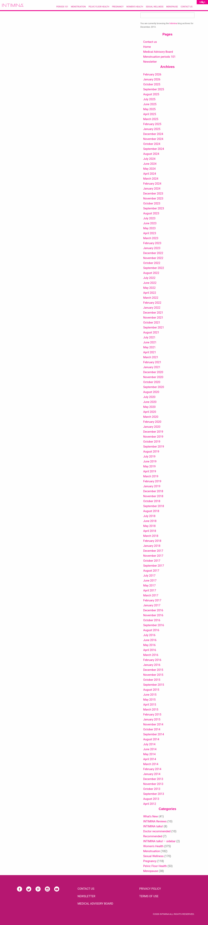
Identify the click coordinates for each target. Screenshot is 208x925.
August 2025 (151, 94)
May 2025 (149, 109)
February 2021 (152, 362)
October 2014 (151, 729)
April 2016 (149, 650)
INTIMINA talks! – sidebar (159, 841)
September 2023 (153, 208)
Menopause (172, 7)
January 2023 (151, 248)
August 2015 (151, 689)
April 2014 (149, 759)
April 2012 (149, 803)
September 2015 (153, 684)
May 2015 (149, 699)
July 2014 (149, 744)
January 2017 (151, 605)
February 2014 (152, 769)
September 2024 (153, 149)
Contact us (150, 42)
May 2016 (149, 645)
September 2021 (153, 327)
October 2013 (151, 789)
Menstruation (78, 7)
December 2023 (153, 193)
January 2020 (151, 426)
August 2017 (151, 570)
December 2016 (153, 610)
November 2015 (153, 674)
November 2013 (153, 784)
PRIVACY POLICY (150, 888)
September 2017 (153, 565)
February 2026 (152, 74)
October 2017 (151, 560)
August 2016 (151, 630)
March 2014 (150, 764)
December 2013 (153, 779)
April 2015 (149, 704)
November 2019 (153, 436)
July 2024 (149, 158)
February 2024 (152, 183)
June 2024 (150, 163)
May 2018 (149, 526)
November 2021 (153, 317)
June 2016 (150, 640)
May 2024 (149, 168)
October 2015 (151, 679)
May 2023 (149, 228)
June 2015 (150, 694)
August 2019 (151, 451)
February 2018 (152, 541)
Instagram (47, 889)
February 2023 (152, 243)
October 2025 (151, 84)
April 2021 (149, 352)
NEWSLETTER (86, 896)
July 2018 (149, 516)
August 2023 (151, 213)
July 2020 (149, 397)
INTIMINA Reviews (155, 821)
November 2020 (153, 377)
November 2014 (153, 724)
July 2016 (149, 635)
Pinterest (38, 889)
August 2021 (151, 332)
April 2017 (149, 590)
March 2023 (150, 238)
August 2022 (151, 273)
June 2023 (150, 223)
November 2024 (153, 139)
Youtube (56, 889)
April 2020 (149, 412)
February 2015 (152, 714)
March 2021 (150, 357)
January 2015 (151, 719)
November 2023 (153, 198)
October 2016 (151, 620)
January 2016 (151, 665)
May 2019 (149, 466)
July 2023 (149, 218)
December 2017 (153, 550)
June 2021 (150, 342)
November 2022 (153, 258)
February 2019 (152, 481)
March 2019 (150, 476)
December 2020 (153, 372)
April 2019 (149, 471)
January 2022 (151, 307)
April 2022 (149, 292)
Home (147, 46)
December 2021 (153, 312)
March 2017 (150, 595)
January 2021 (151, 367)
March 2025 (150, 119)
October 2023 (151, 203)
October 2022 (151, 263)
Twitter (28, 889)
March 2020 (150, 416)
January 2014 (151, 774)
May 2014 (149, 754)
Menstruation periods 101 (159, 56)
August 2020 (151, 392)
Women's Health (153, 846)
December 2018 (153, 491)
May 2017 (149, 585)
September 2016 (153, 625)
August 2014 (151, 739)
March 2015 (150, 709)
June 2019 (150, 461)
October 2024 (151, 144)
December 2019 (153, 431)
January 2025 (151, 129)
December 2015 (153, 670)
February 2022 (152, 302)
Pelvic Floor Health (99, 7)
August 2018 (151, 511)
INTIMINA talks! (153, 826)
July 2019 (149, 456)
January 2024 (151, 188)
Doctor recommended (157, 831)
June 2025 (150, 104)
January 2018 (151, 545)
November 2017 (153, 555)
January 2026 (151, 79)
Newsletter (150, 61)
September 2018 (153, 506)
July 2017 (149, 575)
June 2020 (150, 402)
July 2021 (149, 337)
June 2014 (150, 749)
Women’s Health (134, 7)
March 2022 (150, 297)
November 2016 (153, 615)
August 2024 (151, 154)
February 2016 (152, 660)
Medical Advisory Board (158, 51)
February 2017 (152, 600)
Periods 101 (62, 7)
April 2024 (149, 173)
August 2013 (151, 799)
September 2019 (153, 446)
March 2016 (150, 655)
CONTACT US (85, 888)
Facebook (19, 889)
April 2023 (149, 233)
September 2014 (153, 734)
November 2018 (153, 496)
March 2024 (150, 178)
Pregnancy (118, 7)
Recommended (152, 836)
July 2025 (149, 99)
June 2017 (150, 580)
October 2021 (151, 322)
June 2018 (150, 521)
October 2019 (151, 441)
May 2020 (149, 407)
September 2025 (153, 89)
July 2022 (149, 278)
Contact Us (186, 7)
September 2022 (153, 268)
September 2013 (153, 794)
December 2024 (153, 134)
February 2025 (152, 124)
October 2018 (151, 501)
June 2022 (150, 283)
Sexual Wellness (154, 7)
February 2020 (152, 421)
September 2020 (153, 387)
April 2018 (149, 531)
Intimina (173, 23)
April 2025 (149, 114)
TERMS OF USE (149, 896)
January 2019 (151, 486)
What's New (150, 816)
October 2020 (151, 382)
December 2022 (153, 253)
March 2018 (150, 536)
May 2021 (149, 347)
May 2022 (149, 287)
